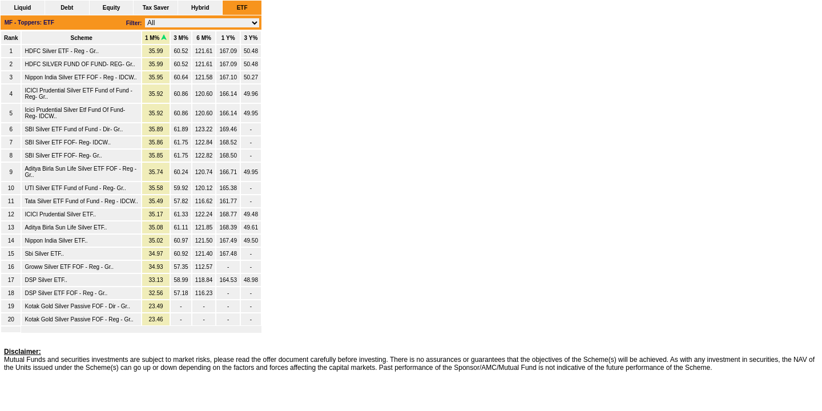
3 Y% (251, 38)
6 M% (203, 38)
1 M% (156, 38)
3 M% (181, 38)
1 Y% (228, 38)
